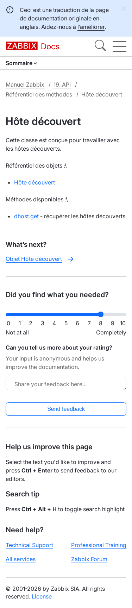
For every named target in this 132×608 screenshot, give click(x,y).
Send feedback (66, 409)
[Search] (100, 46)
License (42, 596)
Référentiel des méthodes (39, 94)
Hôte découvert (34, 182)
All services (21, 559)
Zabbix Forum (89, 559)
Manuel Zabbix (25, 84)
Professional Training (98, 545)
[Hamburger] (119, 46)
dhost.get (26, 216)
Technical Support (29, 545)
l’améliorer (91, 26)
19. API (62, 84)
